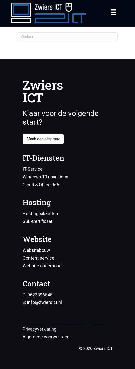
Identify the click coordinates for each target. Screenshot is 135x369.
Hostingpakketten (40, 213)
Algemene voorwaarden (46, 336)
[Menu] (113, 12)
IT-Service (33, 169)
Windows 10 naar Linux (45, 176)
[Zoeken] (68, 36)
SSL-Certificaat (37, 221)
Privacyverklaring (39, 329)
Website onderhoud (42, 265)
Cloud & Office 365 (41, 184)
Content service (38, 258)
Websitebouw (36, 250)
